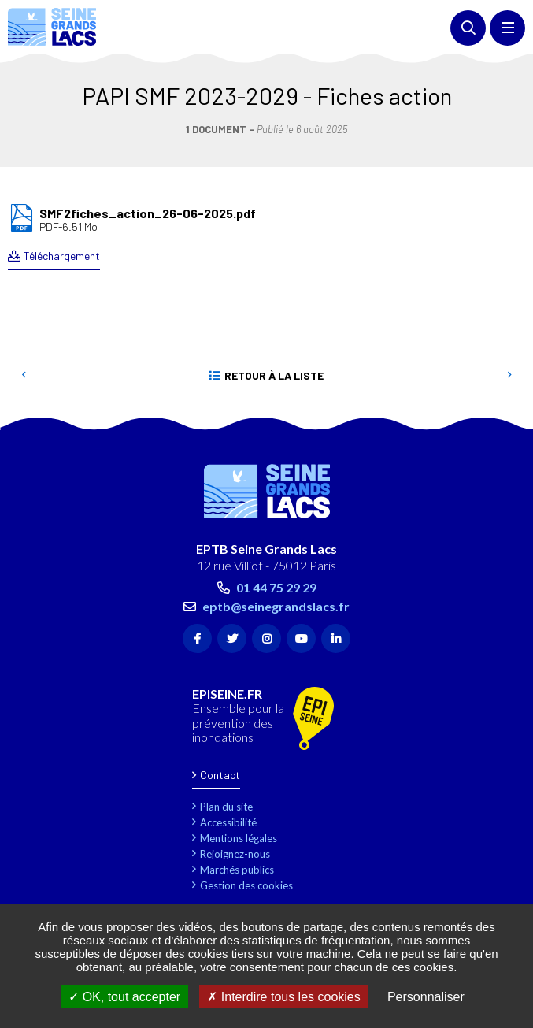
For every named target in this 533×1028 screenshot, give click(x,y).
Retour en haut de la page (497, 422)
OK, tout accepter (124, 997)
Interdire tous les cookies (283, 997)
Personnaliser (426, 997)
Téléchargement (62, 255)
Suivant (509, 376)
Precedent (23, 376)
